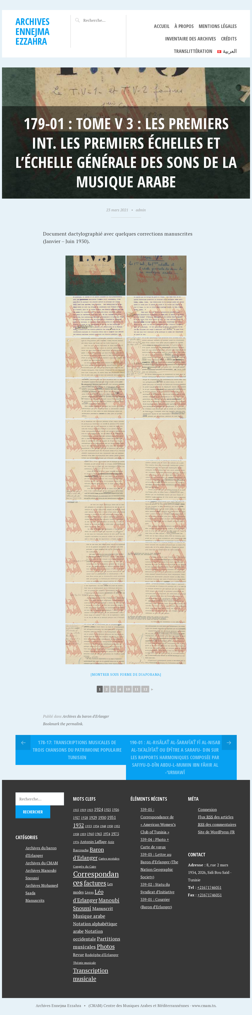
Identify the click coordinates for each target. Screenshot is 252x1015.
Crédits (229, 38)
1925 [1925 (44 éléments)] (107, 810)
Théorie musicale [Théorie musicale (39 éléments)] (84, 963)
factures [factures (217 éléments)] (95, 883)
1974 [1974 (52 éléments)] (106, 833)
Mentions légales (218, 26)
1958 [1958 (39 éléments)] (76, 834)
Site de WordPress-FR (216, 831)
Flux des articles (216, 816)
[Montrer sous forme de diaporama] (126, 674)
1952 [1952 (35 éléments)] (117, 826)
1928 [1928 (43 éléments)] (84, 818)
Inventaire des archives (190, 38)
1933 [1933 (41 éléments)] (88, 826)
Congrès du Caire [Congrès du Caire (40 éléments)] (84, 866)
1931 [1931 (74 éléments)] (111, 817)
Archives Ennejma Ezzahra (33, 31)
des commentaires (217, 824)
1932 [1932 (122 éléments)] (78, 825)
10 (128, 689)
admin (141, 209)
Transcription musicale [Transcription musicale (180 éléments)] (90, 974)
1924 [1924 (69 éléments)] (98, 809)
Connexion (207, 809)
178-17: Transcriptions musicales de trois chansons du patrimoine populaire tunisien (77, 750)
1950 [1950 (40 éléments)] (110, 826)
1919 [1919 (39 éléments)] (83, 810)
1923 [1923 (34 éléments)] (90, 810)
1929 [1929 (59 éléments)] (93, 817)
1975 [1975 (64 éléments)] (115, 833)
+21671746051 (209, 887)
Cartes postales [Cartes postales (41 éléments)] (109, 858)
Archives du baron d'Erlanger (85, 716)
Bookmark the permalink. (63, 723)
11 (136, 689)
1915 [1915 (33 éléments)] (76, 810)
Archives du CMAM (42, 862)
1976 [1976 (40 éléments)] (76, 842)
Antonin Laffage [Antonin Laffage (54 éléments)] (93, 841)
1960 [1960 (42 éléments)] (90, 834)
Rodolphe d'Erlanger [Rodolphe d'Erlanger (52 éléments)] (101, 954)
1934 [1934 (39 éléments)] (96, 826)
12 (145, 689)
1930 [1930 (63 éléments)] (102, 817)
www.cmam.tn (204, 1005)
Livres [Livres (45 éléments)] (89, 892)
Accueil (162, 26)
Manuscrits (35, 900)
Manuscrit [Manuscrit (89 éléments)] (102, 908)
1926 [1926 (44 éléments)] (115, 810)
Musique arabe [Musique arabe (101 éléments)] (89, 916)
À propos (184, 26)
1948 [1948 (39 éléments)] (103, 826)
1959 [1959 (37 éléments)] (83, 834)
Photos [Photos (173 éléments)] (106, 946)
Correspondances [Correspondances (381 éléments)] (96, 878)
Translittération (193, 51)
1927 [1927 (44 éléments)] (76, 818)
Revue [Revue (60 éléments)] (78, 954)
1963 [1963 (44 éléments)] (98, 834)
